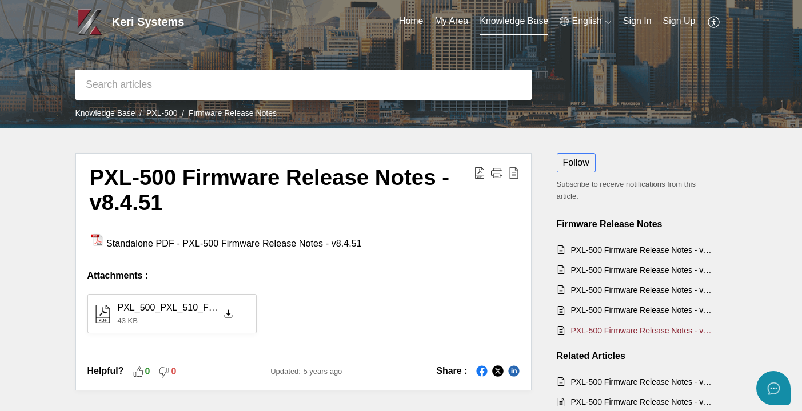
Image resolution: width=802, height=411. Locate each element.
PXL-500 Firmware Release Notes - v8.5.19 (643, 270)
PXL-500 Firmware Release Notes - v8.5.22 (643, 250)
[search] (303, 85)
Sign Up (679, 21)
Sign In (637, 21)
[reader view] (514, 172)
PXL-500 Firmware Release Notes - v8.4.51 (269, 190)
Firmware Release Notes (233, 113)
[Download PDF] (479, 172)
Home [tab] (411, 21)
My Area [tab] (452, 21)
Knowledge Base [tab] (514, 21)
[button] (496, 172)
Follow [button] (576, 162)
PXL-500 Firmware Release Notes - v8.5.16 (643, 290)
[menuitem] (585, 21)
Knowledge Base (105, 113)
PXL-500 (161, 113)
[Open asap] (773, 388)
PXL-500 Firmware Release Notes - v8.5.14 (643, 310)
